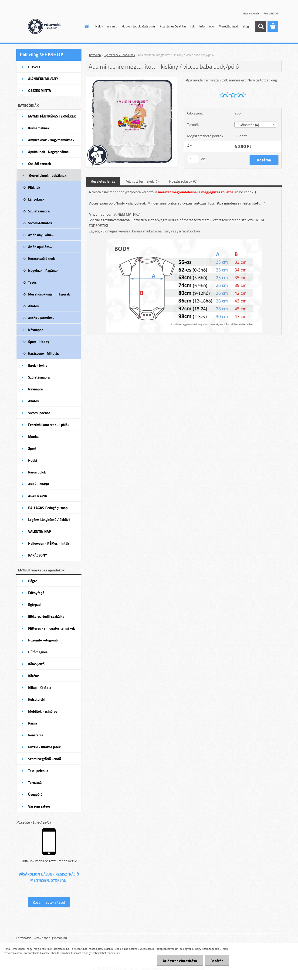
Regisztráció (271, 13)
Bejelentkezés (251, 13)
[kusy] (193, 159)
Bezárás (216, 960)
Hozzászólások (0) (183, 181)
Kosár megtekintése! (49, 902)
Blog (246, 26)
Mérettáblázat (228, 26)
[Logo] (48, 26)
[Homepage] (86, 26)
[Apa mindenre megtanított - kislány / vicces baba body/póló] (131, 79)
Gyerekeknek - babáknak (119, 55)
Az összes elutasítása (180, 960)
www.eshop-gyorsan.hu (50, 937)
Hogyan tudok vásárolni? (138, 26)
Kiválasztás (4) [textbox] (248, 125)
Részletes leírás (103, 181)
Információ (206, 26)
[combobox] (255, 124)
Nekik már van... (106, 26)
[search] (260, 26)
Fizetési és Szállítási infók (177, 26)
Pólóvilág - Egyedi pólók (33, 822)
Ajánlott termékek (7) (142, 181)
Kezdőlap (95, 55)
